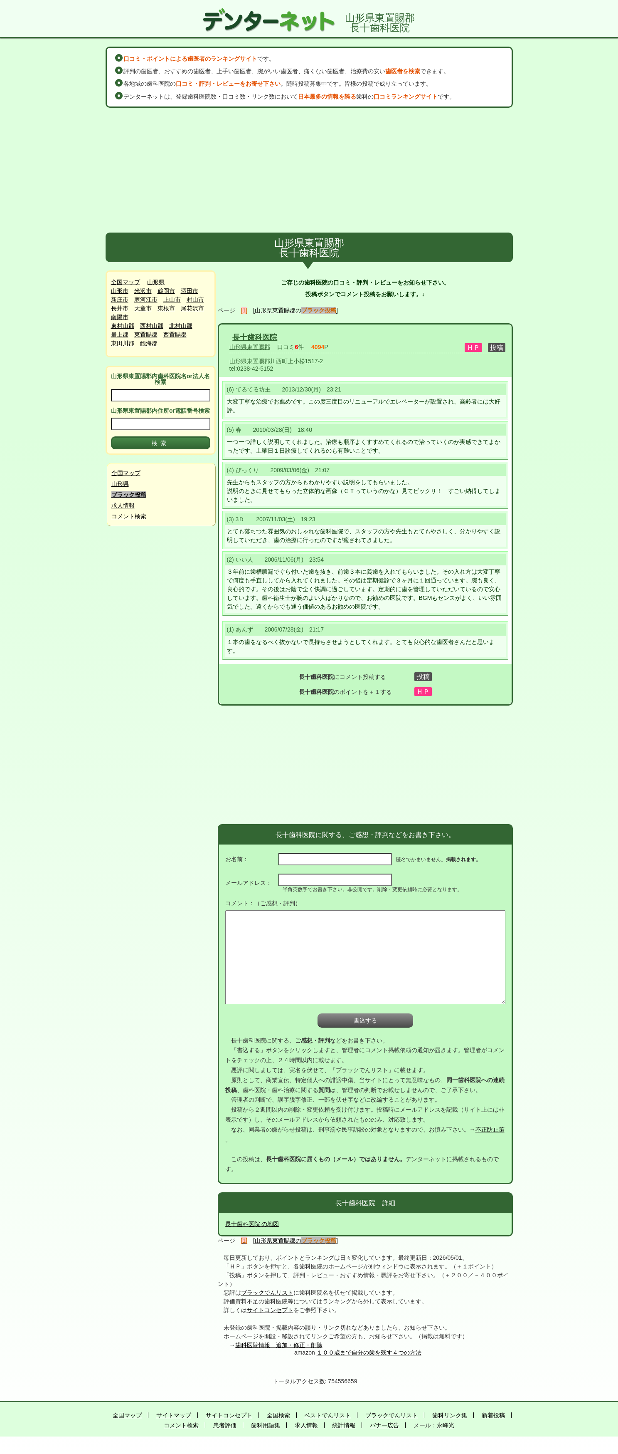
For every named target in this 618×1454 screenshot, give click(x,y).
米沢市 (143, 290)
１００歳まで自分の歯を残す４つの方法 (369, 1352)
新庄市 (119, 299)
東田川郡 (122, 343)
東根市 (166, 308)
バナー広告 (384, 1425)
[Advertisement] (309, 170)
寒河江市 (146, 299)
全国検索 (278, 1415)
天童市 (143, 308)
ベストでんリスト (327, 1415)
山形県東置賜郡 (249, 347)
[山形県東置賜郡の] (295, 310)
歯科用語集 (265, 1425)
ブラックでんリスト (267, 1292)
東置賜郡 (146, 334)
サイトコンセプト (270, 1310)
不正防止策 (490, 1129)
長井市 (119, 308)
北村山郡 (180, 325)
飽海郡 (149, 343)
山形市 (119, 290)
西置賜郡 (175, 334)
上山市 (172, 299)
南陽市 (119, 317)
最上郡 (119, 334)
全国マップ (125, 282)
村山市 (195, 299)
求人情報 (123, 505)
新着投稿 (493, 1415)
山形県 (156, 282)
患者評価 (224, 1425)
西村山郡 (151, 325)
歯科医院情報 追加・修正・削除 (279, 1345)
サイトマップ (173, 1415)
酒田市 (189, 290)
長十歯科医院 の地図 (252, 1224)
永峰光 (445, 1425)
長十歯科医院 (254, 337)
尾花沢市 (192, 308)
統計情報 (343, 1425)
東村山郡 (122, 325)
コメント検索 (128, 516)
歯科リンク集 (449, 1415)
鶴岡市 (166, 290)
